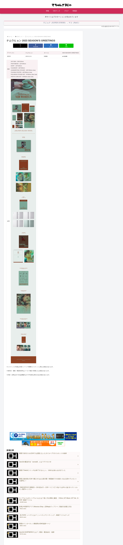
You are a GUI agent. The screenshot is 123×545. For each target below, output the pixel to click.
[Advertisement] (43, 407)
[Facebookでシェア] (36, 46)
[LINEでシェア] (66, 46)
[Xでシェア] (21, 46)
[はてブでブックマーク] (51, 46)
